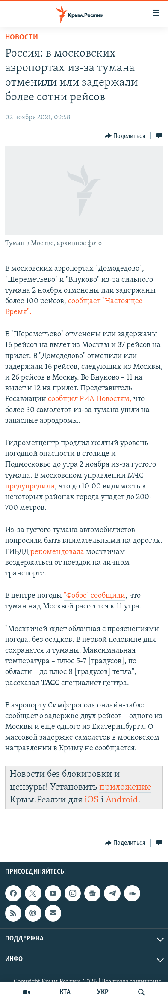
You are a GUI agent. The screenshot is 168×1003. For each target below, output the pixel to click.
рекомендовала (57, 552)
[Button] (125, 136)
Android (122, 800)
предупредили (30, 486)
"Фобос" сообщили (94, 596)
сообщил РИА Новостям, (90, 399)
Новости (21, 37)
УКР (103, 992)
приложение (125, 787)
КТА (65, 992)
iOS (92, 800)
